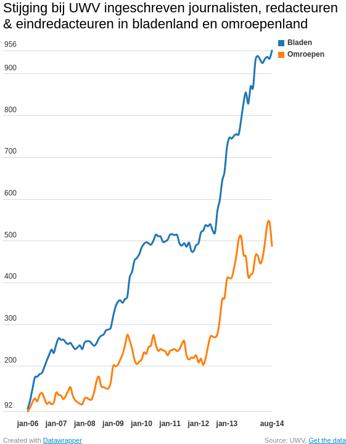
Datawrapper (62, 440)
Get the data (327, 440)
